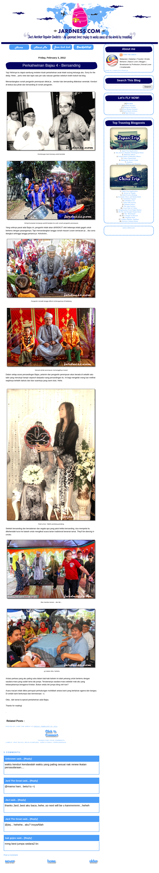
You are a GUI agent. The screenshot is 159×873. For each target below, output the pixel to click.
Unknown (10, 758)
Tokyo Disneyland (129, 158)
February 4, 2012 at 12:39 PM (23, 848)
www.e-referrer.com (129, 228)
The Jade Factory (130, 206)
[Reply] (28, 758)
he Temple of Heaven (130, 215)
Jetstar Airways (130, 105)
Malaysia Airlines (130, 107)
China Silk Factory (129, 202)
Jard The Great (13, 780)
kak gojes (10, 838)
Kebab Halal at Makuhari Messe (129, 156)
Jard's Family (46, 742)
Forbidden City (129, 200)
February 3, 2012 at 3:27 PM (22, 791)
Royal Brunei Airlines (130, 109)
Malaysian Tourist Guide (129, 160)
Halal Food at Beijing (129, 195)
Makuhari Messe (129, 154)
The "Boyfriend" (130, 214)
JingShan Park (130, 217)
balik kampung (32, 742)
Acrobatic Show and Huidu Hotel (129, 197)
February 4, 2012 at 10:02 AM (23, 829)
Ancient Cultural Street (130, 221)
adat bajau (18, 742)
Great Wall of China (130, 208)
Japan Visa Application (129, 151)
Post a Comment (11, 855)
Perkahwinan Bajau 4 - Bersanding (52, 65)
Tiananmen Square (129, 199)
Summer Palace (129, 204)
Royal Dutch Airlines (130, 111)
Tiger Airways (130, 113)
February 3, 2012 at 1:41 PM (22, 772)
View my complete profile (116, 70)
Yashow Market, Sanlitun (130, 219)
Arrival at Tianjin (130, 193)
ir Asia (130, 103)
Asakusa (129, 162)
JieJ (7, 800)
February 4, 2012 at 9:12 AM (22, 810)
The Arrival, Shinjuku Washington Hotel (129, 153)
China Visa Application (130, 191)
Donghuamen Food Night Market (129, 210)
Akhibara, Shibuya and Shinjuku (129, 164)
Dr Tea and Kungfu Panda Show (130, 212)
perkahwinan (59, 742)
